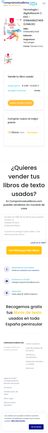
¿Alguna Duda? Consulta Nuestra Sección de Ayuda (11, 381)
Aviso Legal (8, 398)
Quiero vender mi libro (21, 103)
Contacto (8, 387)
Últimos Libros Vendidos (9, 403)
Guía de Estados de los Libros (34, 349)
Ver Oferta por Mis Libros (24, 250)
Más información (18, 421)
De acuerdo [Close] (36, 427)
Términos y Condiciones (31, 356)
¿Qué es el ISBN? (38, 242)
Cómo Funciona (33, 344)
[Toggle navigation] (44, 3)
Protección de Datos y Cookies (34, 362)
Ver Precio (32, 132)
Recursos (30, 368)
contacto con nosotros (29, 270)
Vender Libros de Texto (11, 392)
